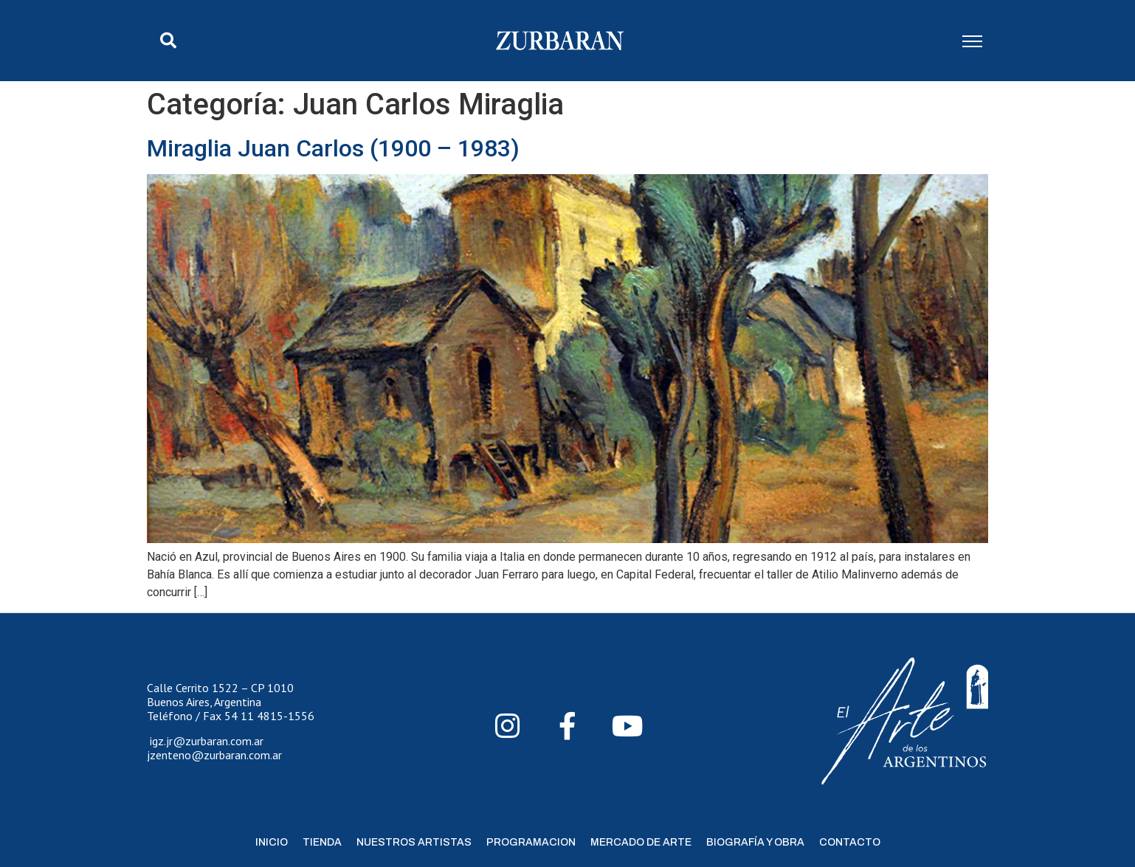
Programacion (531, 842)
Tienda (322, 842)
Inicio (271, 842)
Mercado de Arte (640, 842)
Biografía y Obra (755, 842)
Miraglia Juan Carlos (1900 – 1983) (333, 148)
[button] (168, 40)
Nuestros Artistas (414, 842)
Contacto (849, 842)
